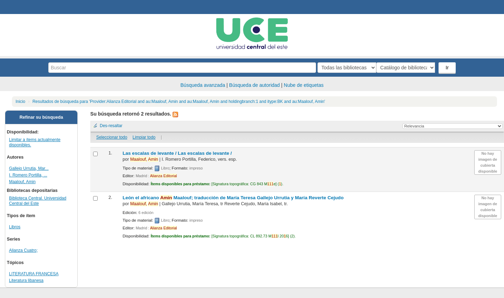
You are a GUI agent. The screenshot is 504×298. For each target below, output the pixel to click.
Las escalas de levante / (177, 153)
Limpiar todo (144, 137)
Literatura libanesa (26, 280)
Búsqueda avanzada (203, 85)
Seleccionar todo (111, 137)
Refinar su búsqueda (41, 117)
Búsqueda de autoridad (254, 85)
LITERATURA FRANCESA (33, 273)
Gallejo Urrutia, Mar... (29, 168)
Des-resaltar (111, 125)
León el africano (233, 197)
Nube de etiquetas (304, 85)
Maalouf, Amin (22, 181)
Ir (447, 67)
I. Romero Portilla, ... (28, 175)
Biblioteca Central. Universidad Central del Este (37, 201)
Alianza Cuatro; (23, 250)
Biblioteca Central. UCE (24, 7)
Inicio (20, 101)
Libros (15, 226)
